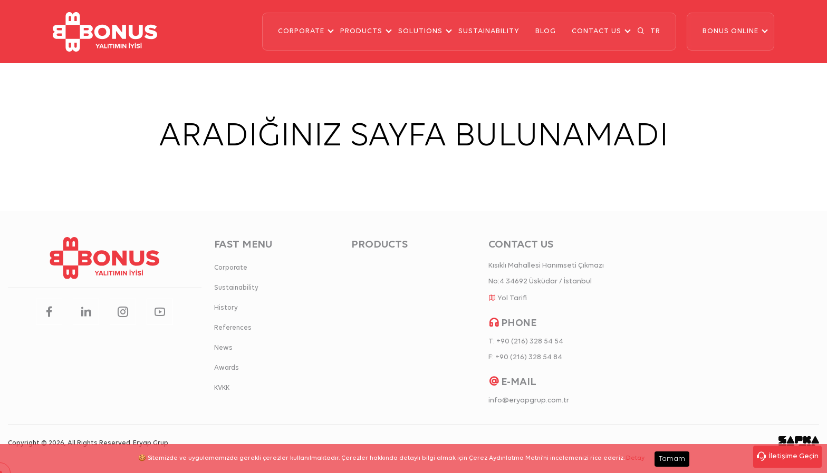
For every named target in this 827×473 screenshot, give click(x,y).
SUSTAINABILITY (489, 31)
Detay (635, 458)
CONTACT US (596, 31)
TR (655, 31)
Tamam (672, 459)
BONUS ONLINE (730, 31)
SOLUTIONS (420, 31)
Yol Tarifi (512, 298)
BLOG (545, 31)
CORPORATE (301, 31)
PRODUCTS (361, 31)
